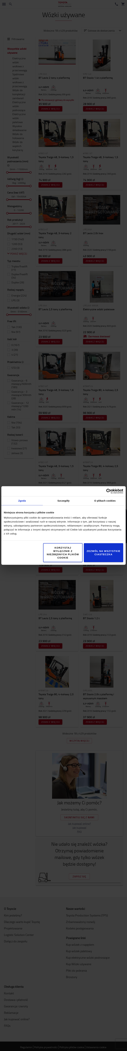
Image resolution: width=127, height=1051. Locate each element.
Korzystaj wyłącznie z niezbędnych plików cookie (63, 552)
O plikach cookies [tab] (105, 500)
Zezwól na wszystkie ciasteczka (103, 553)
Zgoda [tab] (22, 500)
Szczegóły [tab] (63, 500)
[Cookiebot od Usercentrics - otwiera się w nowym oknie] (108, 491)
